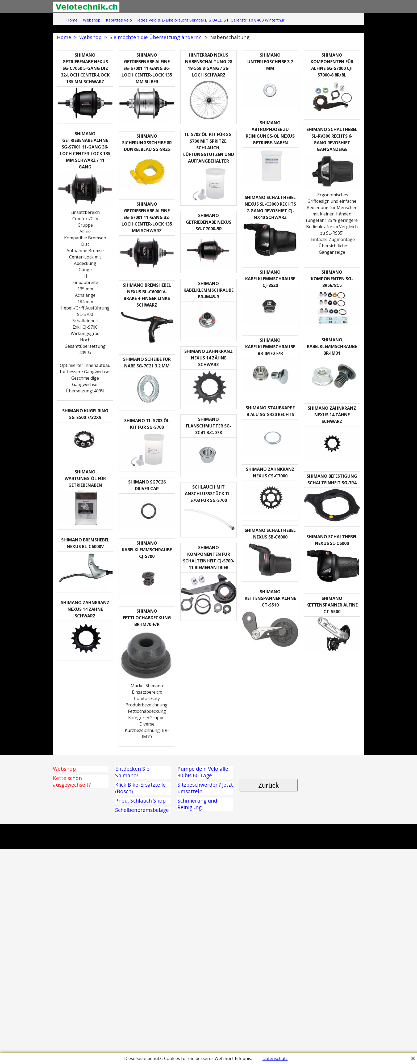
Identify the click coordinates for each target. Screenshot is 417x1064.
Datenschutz (275, 1058)
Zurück (268, 975)
